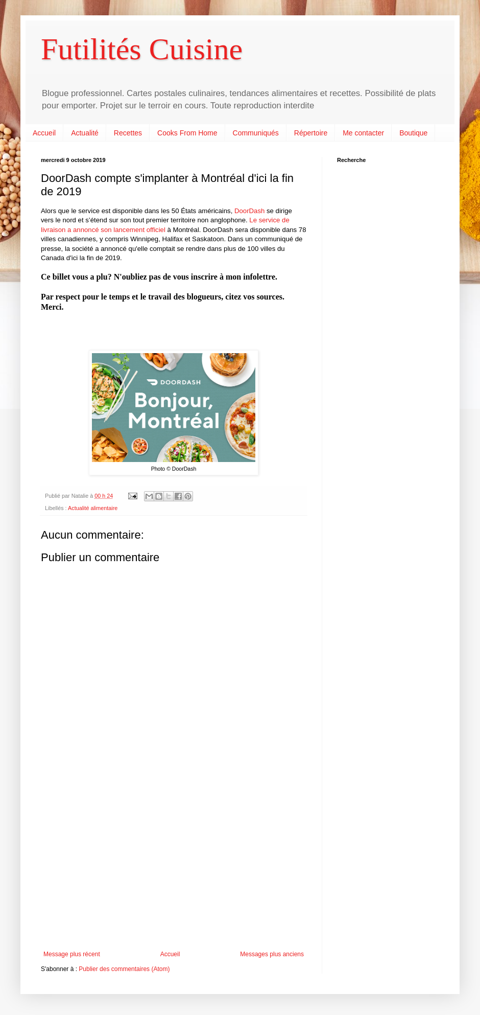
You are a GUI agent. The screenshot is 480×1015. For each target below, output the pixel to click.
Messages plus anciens (272, 954)
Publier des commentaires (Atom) (124, 969)
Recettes (128, 133)
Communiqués (256, 133)
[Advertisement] (173, 866)
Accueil (44, 133)
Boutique (413, 133)
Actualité (85, 133)
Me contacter (363, 133)
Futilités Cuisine (142, 49)
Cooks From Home (187, 133)
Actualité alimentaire (92, 508)
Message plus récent (71, 954)
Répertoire (310, 133)
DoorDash (249, 211)
